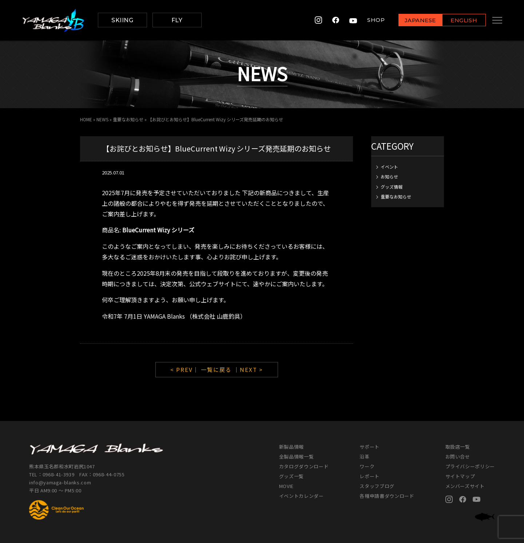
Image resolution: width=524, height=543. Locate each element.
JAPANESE (413, 20)
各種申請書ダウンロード (387, 495)
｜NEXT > (248, 369)
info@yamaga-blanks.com (60, 482)
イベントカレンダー (301, 495)
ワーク (367, 466)
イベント (389, 167)
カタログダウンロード (304, 466)
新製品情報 (291, 446)
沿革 (364, 456)
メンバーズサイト (465, 486)
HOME (86, 119)
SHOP (369, 20)
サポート (370, 446)
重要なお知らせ (128, 119)
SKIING (122, 20)
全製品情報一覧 (296, 456)
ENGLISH (457, 20)
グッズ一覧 (291, 476)
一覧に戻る (216, 369)
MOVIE (286, 486)
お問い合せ (457, 456)
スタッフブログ (377, 486)
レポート (370, 476)
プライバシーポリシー (470, 466)
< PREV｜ (185, 369)
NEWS (102, 119)
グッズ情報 (391, 187)
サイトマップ (460, 476)
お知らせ (389, 176)
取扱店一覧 (457, 446)
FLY (176, 20)
